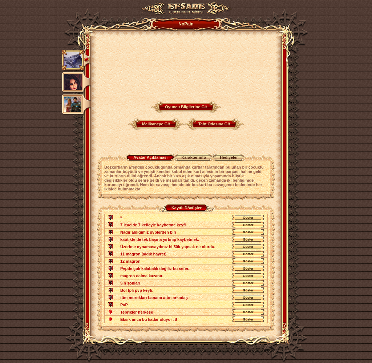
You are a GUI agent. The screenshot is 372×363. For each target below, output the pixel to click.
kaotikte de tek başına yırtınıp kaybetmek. (159, 239)
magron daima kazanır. (141, 276)
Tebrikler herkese (136, 312)
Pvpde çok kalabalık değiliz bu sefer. (154, 268)
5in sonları (130, 283)
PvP (124, 305)
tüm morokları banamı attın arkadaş (154, 297)
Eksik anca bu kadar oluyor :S (148, 319)
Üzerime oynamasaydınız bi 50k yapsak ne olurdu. (167, 247)
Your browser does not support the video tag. (151, 64)
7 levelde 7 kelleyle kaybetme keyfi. (153, 225)
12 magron (130, 261)
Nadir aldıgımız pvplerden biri (148, 232)
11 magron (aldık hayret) (143, 254)
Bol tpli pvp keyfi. (136, 290)
